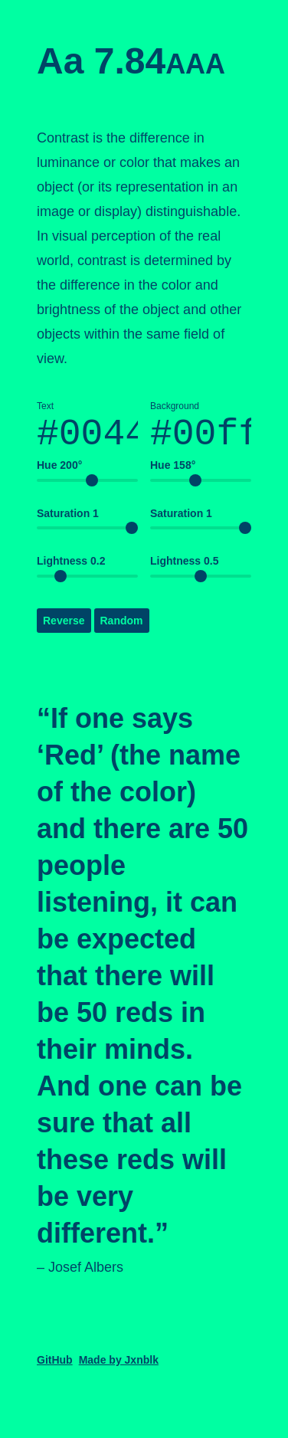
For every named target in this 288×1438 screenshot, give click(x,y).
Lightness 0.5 (184, 569)
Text (87, 432)
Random (121, 629)
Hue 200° (59, 473)
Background (200, 432)
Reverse (64, 629)
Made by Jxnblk (119, 1368)
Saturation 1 (68, 522)
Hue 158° (172, 473)
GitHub (55, 1368)
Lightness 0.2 (71, 569)
